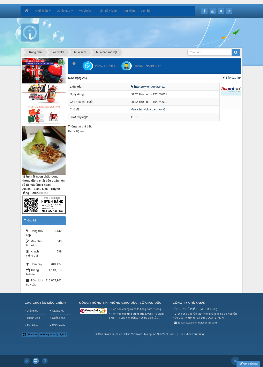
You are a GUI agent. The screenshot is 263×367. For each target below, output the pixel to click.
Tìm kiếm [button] (129, 10)
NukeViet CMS (165, 334)
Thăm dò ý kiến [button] (107, 10)
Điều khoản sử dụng (192, 334)
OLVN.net (57, 310)
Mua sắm (137, 109)
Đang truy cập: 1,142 (53, 334)
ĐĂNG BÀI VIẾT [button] (99, 65)
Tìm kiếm (32, 325)
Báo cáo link (233, 77)
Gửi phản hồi (248, 364)
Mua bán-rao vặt (155, 109)
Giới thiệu (32, 310)
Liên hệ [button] (145, 10)
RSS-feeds (58, 325)
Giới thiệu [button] (43, 12)
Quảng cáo (58, 317)
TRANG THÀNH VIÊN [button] (141, 65)
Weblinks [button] (85, 10)
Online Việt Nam (132, 334)
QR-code (30, 334)
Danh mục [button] (65, 12)
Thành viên (33, 317)
